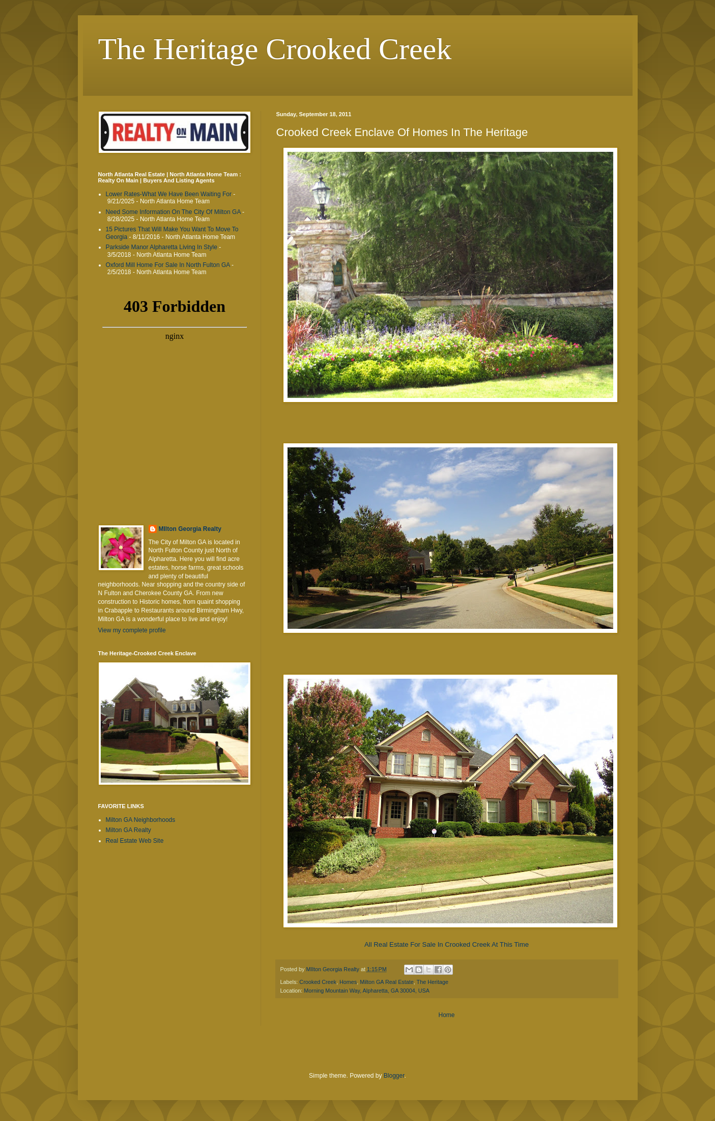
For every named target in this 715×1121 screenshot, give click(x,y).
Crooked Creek (317, 982)
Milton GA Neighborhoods (141, 819)
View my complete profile (132, 630)
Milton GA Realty (128, 830)
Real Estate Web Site (135, 840)
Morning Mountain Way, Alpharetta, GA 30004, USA (367, 990)
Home (446, 1015)
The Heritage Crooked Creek (275, 49)
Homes (348, 982)
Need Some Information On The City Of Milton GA (173, 212)
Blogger (394, 1075)
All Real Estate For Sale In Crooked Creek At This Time (446, 944)
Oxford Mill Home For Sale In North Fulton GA (168, 265)
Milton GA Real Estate (387, 982)
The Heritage (432, 982)
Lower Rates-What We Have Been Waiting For (169, 194)
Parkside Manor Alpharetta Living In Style (161, 247)
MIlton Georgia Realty (190, 528)
